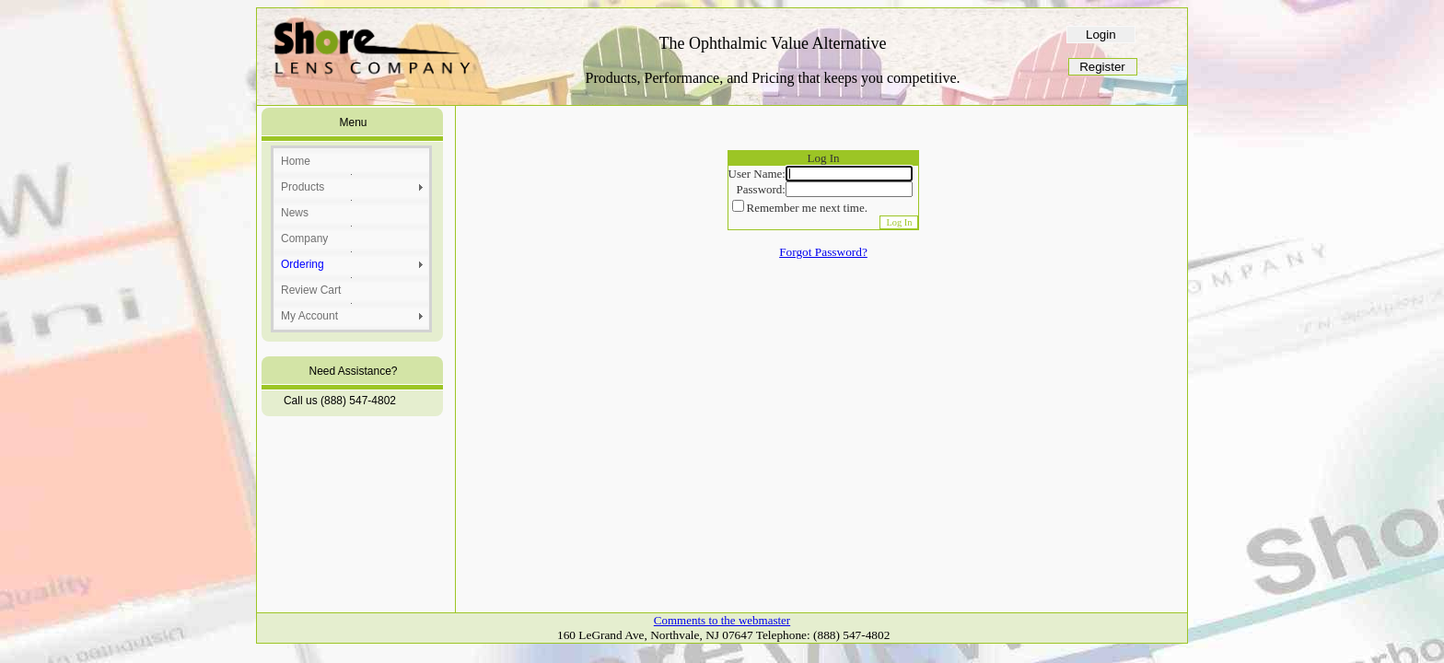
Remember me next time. (807, 208)
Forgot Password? (823, 252)
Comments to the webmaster (722, 620)
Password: (761, 189)
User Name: (757, 173)
